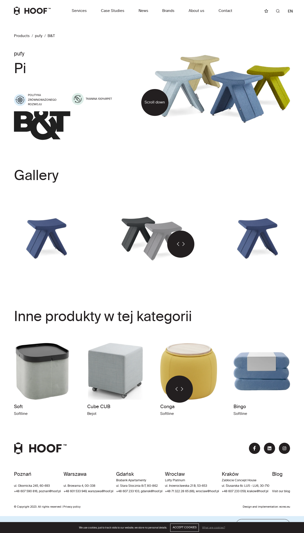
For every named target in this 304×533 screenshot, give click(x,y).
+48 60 (69, 491)
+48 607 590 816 (25, 491)
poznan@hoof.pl (50, 491)
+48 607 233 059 (233, 491)
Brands (168, 11)
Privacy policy (71, 506)
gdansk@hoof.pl (151, 491)
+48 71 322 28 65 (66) (179, 491)
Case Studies (112, 11)
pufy (38, 36)
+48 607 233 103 (127, 491)
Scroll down (155, 102)
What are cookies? (213, 527)
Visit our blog (281, 491)
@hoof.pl (107, 491)
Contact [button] (225, 11)
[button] (174, 244)
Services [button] (79, 11)
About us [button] (196, 11)
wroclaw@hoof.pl (207, 491)
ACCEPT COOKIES (185, 527)
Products (22, 36)
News (143, 11)
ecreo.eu (284, 506)
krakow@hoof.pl (257, 491)
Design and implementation (260, 506)
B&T (51, 36)
